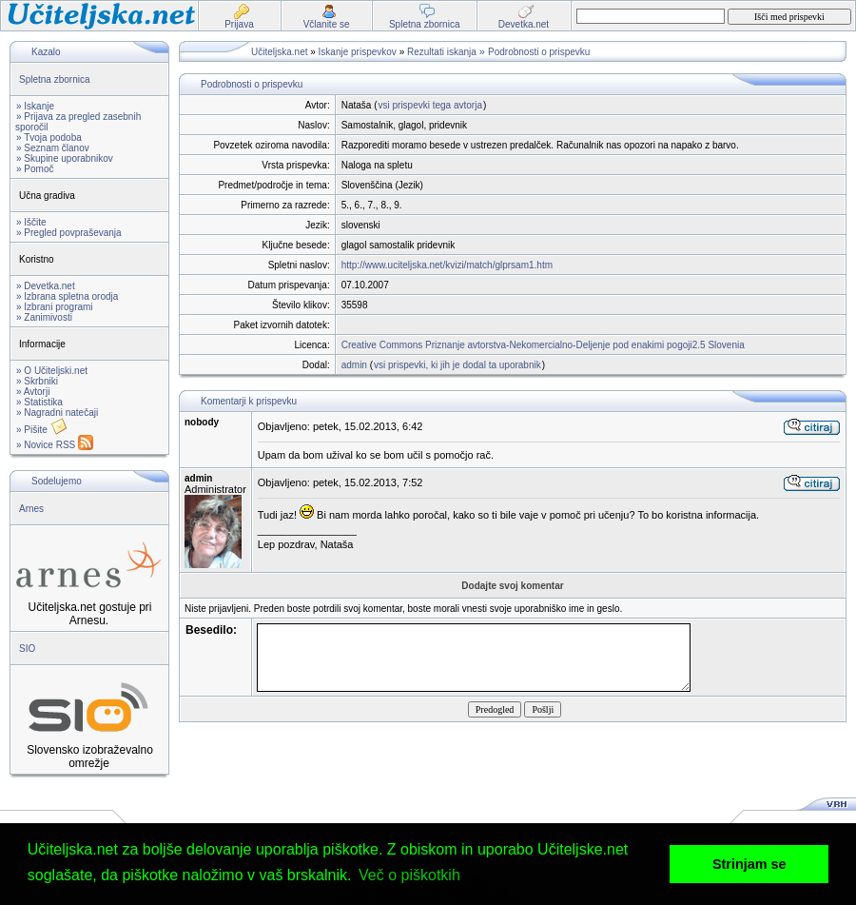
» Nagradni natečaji (57, 412)
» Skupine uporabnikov (64, 158)
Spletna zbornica (54, 79)
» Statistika (39, 402)
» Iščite (31, 222)
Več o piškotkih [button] (409, 875)
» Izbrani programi (54, 307)
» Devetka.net (45, 286)
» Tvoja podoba (49, 137)
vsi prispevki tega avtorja (430, 105)
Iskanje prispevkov (358, 52)
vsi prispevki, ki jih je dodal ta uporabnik (457, 365)
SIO (27, 648)
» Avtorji (32, 391)
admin (354, 365)
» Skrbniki (37, 381)
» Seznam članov (52, 148)
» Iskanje (35, 106)
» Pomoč (34, 169)
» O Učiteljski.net (52, 370)
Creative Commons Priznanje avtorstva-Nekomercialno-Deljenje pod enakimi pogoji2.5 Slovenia (543, 345)
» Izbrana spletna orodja (67, 296)
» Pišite (42, 429)
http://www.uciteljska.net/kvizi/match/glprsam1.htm (447, 265)
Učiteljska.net (279, 52)
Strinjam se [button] (749, 864)
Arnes (31, 508)
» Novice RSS (54, 445)
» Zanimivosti (44, 317)
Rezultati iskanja (442, 52)
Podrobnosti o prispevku (539, 52)
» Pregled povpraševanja (69, 232)
